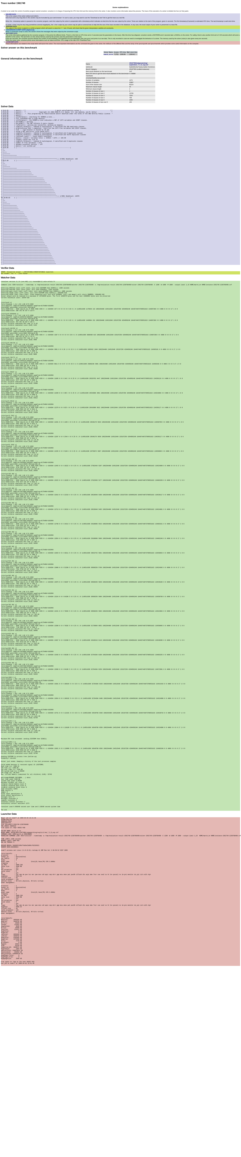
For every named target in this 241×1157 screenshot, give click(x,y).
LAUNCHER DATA (12, 42)
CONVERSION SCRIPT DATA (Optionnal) (20, 30)
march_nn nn (108, 54)
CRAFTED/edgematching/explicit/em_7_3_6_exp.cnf (138, 64)
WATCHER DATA (11, 33)
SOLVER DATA (11, 14)
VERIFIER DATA (11, 26)
